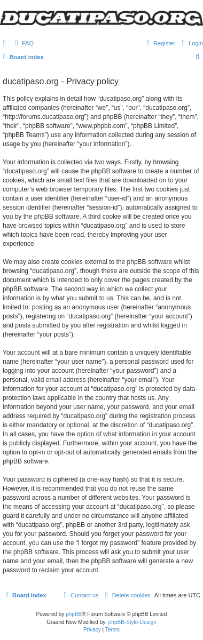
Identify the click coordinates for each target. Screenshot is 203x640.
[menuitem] (23, 43)
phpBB (74, 614)
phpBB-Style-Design (132, 622)
